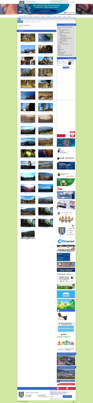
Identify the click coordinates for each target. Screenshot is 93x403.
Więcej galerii (66, 67)
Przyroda (33, 21)
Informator (60, 16)
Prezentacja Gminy (22, 16)
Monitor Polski (61, 388)
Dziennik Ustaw (71, 388)
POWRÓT (20, 21)
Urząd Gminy (36, 16)
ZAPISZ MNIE (67, 396)
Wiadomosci (49, 16)
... (36, 388)
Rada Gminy (30, 16)
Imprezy (54, 16)
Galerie (30, 21)
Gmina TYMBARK (30, 4)
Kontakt (64, 16)
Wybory (69, 16)
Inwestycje (43, 16)
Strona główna (26, 21)
